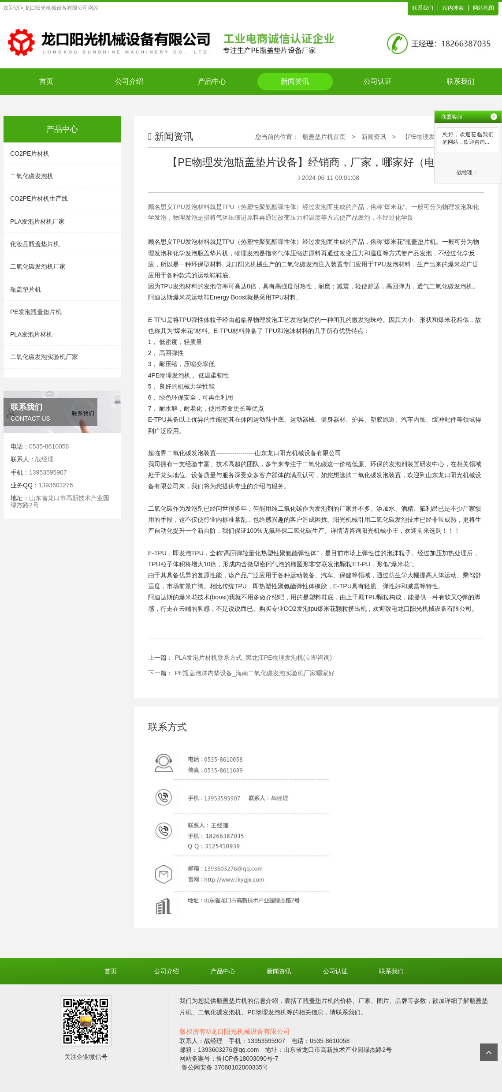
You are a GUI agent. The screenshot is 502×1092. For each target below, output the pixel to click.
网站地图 (483, 8)
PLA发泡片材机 (31, 334)
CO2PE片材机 (29, 153)
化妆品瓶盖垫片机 (34, 243)
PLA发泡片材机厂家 (37, 221)
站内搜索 (453, 8)
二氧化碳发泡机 (31, 176)
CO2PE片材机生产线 (39, 198)
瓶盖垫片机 (25, 289)
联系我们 (422, 8)
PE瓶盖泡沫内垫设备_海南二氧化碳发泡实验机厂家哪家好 (255, 673)
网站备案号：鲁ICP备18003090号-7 (228, 1058)
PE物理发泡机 (171, 375)
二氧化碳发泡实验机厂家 (44, 356)
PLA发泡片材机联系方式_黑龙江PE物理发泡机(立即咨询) (253, 657)
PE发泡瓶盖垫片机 (36, 311)
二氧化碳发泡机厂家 (38, 266)
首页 (46, 81)
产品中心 (212, 81)
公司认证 (378, 81)
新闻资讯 (295, 81)
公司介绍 (129, 81)
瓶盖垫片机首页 (324, 136)
